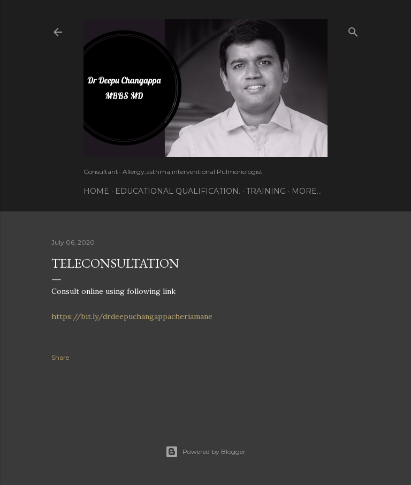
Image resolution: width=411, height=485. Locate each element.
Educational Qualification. (177, 191)
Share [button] (60, 357)
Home (96, 191)
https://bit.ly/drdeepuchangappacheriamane (131, 316)
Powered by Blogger (205, 451)
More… (307, 191)
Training (266, 191)
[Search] (353, 29)
